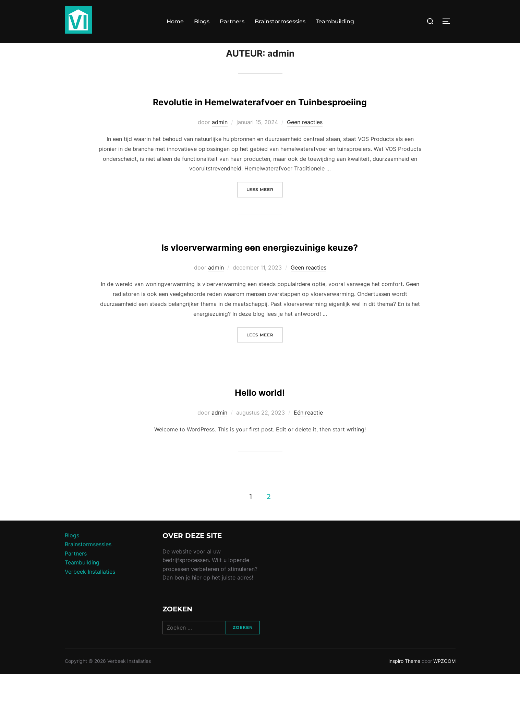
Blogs (201, 21)
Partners (232, 21)
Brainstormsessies (280, 21)
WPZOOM (444, 715)
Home (175, 21)
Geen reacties (305, 155)
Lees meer (264, 222)
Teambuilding (335, 21)
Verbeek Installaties (90, 625)
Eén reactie (308, 466)
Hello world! (260, 444)
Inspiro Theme (404, 715)
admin (220, 155)
